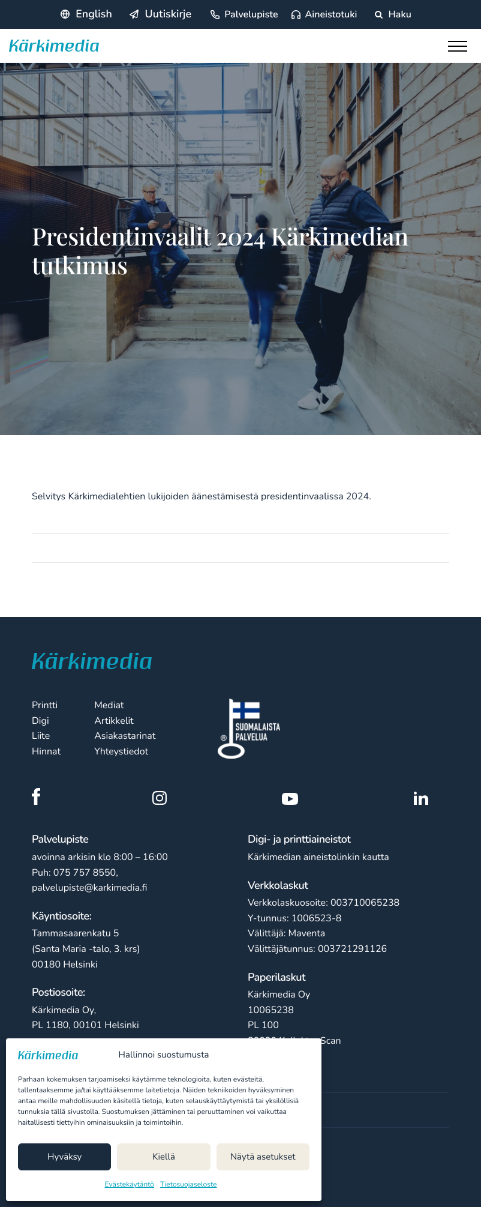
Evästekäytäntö (130, 1185)
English (94, 14)
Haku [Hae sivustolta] (393, 14)
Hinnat (46, 751)
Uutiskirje (168, 14)
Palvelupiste (251, 14)
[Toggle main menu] (460, 49)
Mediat (109, 705)
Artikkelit (114, 720)
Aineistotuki (331, 14)
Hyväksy (64, 1157)
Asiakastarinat (124, 735)
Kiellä (163, 1157)
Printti (45, 705)
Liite (41, 735)
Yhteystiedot (121, 751)
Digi (40, 720)
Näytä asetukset (263, 1157)
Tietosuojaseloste (188, 1185)
